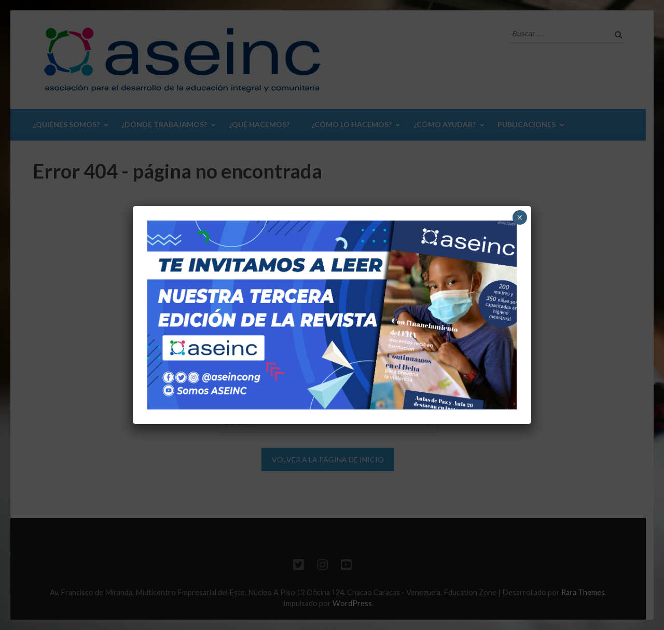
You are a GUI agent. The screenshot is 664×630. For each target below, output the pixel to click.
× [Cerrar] (519, 217)
